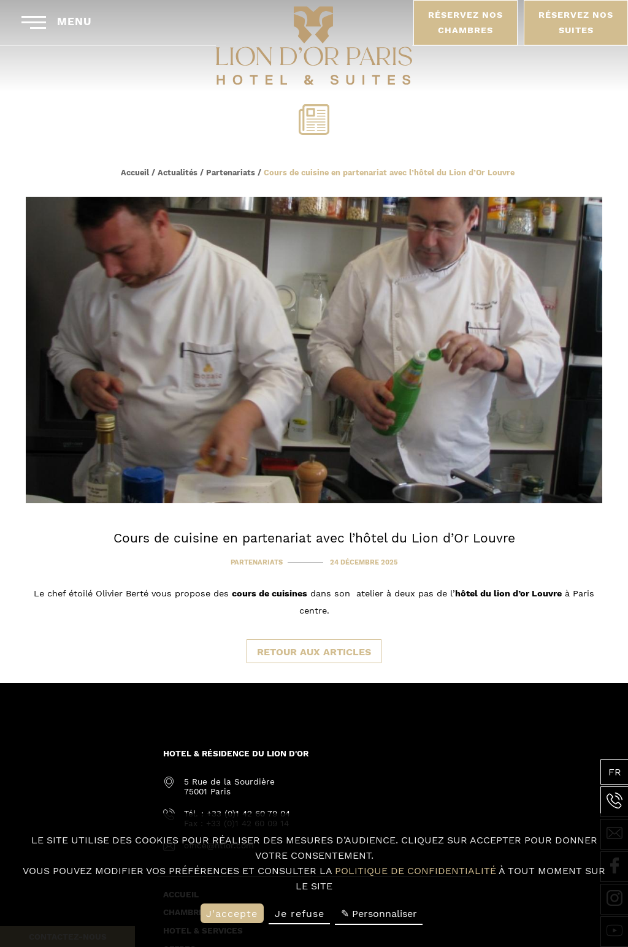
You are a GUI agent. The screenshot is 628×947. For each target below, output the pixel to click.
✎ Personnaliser (379, 913)
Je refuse (299, 913)
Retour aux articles (314, 652)
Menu (56, 22)
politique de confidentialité (415, 871)
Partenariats (230, 172)
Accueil (135, 172)
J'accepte (232, 913)
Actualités (177, 172)
